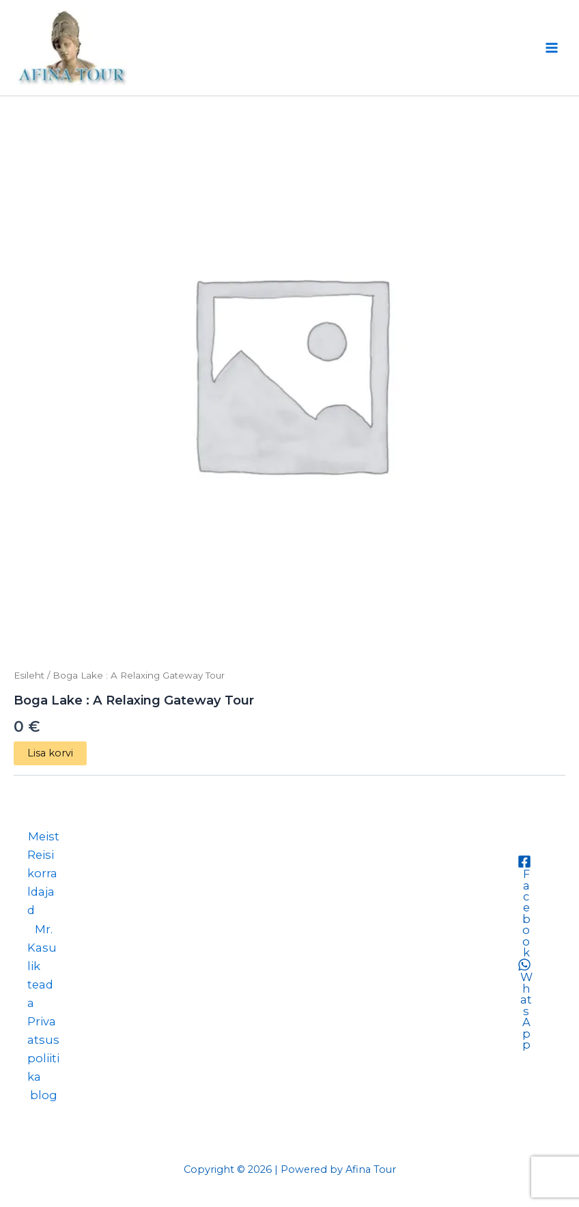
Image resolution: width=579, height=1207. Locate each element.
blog (43, 1095)
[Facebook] (524, 906)
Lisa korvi (50, 753)
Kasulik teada (42, 975)
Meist (43, 836)
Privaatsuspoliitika (43, 1048)
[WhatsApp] (524, 1004)
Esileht (29, 675)
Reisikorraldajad (42, 882)
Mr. (44, 929)
